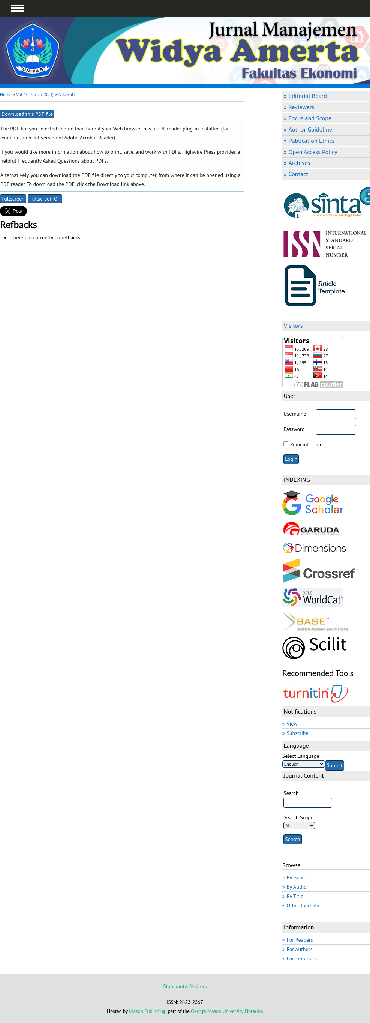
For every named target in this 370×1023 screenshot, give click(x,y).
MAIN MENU (17, 8)
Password (293, 429)
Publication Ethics (312, 140)
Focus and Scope (310, 118)
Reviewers (302, 107)
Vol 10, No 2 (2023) (35, 94)
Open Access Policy (313, 152)
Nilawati (66, 94)
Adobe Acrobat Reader (89, 137)
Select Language (300, 756)
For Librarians (302, 958)
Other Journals (303, 905)
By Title (295, 896)
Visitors (198, 986)
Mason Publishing (147, 1011)
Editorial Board (308, 95)
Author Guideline (310, 129)
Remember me (306, 444)
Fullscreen (13, 198)
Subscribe (298, 733)
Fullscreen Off (45, 198)
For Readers (300, 939)
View (292, 723)
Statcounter (176, 986)
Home (6, 94)
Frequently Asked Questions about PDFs (62, 161)
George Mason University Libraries (226, 1011)
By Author (298, 887)
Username (294, 413)
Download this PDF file (27, 114)
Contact (298, 174)
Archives (299, 162)
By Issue (296, 877)
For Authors (300, 949)
